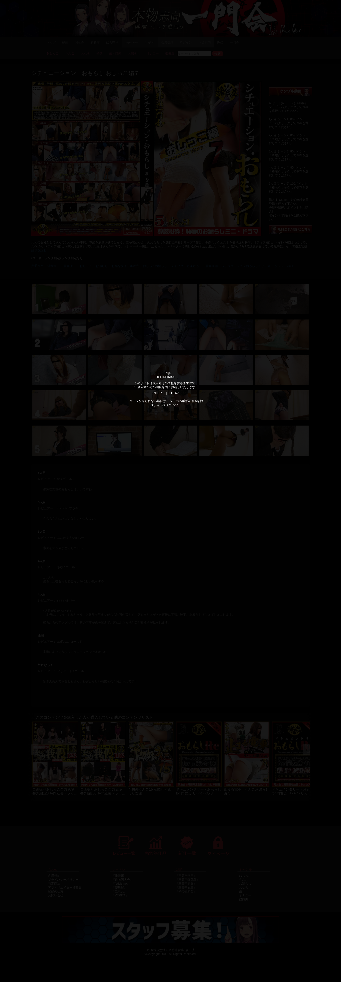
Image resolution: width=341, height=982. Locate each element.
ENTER (157, 393)
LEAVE (176, 393)
